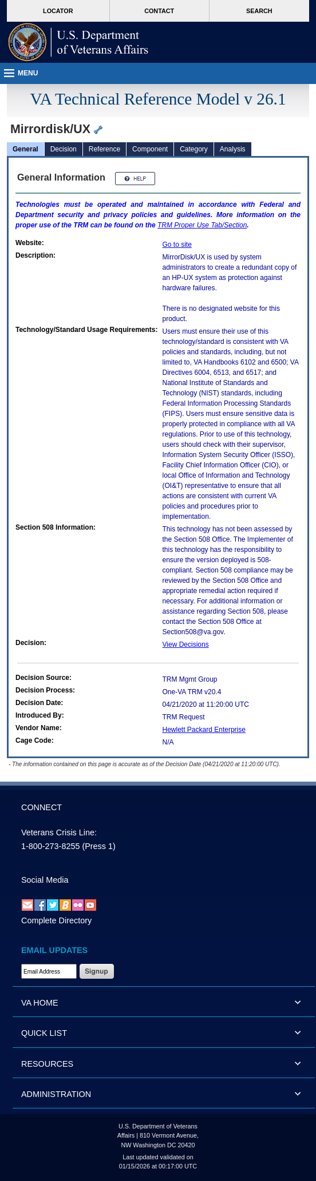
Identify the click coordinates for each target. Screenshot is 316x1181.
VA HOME (39, 1002)
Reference (104, 149)
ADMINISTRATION (56, 1094)
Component (150, 149)
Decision (63, 149)
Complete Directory (56, 920)
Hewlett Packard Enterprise (204, 730)
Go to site (177, 245)
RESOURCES (47, 1063)
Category (194, 149)
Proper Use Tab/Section (202, 225)
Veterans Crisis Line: (59, 832)
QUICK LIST (44, 1033)
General (25, 149)
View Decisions (186, 644)
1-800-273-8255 (50, 846)
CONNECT (41, 807)
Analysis (233, 149)
